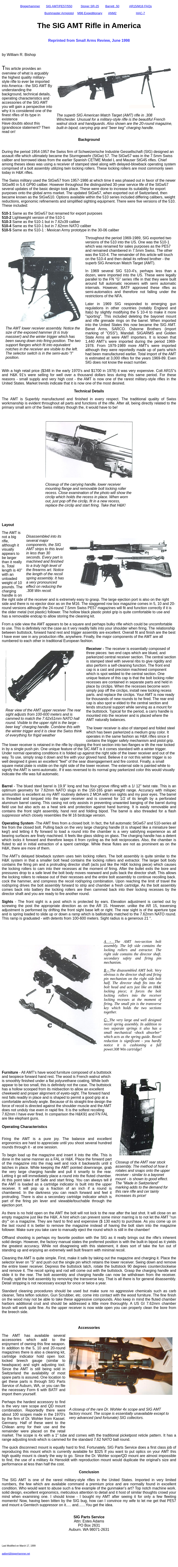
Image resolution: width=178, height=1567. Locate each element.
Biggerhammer (30, 6)
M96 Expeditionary (89, 13)
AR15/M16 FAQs (140, 6)
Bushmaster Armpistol (59, 13)
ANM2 (112, 13)
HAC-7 (140, 13)
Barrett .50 (112, 6)
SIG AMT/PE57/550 (59, 6)
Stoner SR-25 (90, 6)
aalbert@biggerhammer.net (16, 1553)
